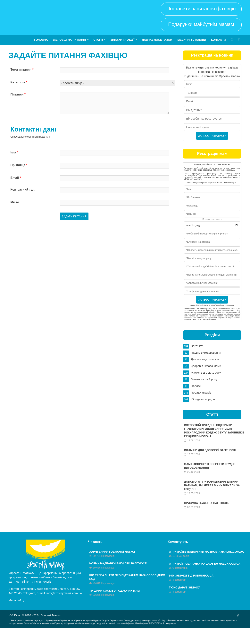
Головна (41, 39)
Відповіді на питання (69, 39)
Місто (15, 202)
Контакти (218, 39)
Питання (18, 94)
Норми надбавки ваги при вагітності (118, 563)
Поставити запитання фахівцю (201, 8)
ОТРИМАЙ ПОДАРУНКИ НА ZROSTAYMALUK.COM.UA (204, 563)
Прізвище (19, 165)
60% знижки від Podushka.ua (191, 575)
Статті (98, 39)
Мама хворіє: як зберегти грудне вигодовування (209, 465)
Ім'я (14, 152)
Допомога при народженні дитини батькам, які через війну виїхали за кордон (212, 485)
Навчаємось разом (157, 39)
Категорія (19, 82)
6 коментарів (180, 567)
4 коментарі (179, 579)
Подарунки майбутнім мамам (201, 24)
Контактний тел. (23, 189)
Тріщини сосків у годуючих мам (114, 590)
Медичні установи (191, 39)
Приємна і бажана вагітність (206, 503)
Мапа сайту (16, 600)
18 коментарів (180, 555)
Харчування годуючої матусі (112, 551)
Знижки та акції (122, 39)
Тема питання (22, 69)
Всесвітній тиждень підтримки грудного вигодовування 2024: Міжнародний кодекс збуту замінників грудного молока (214, 430)
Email (16, 177)
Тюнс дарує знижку (184, 587)
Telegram (29, 593)
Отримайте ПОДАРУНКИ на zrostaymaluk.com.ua (206, 551)
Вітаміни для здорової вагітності (210, 450)
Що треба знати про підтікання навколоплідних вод (127, 577)
